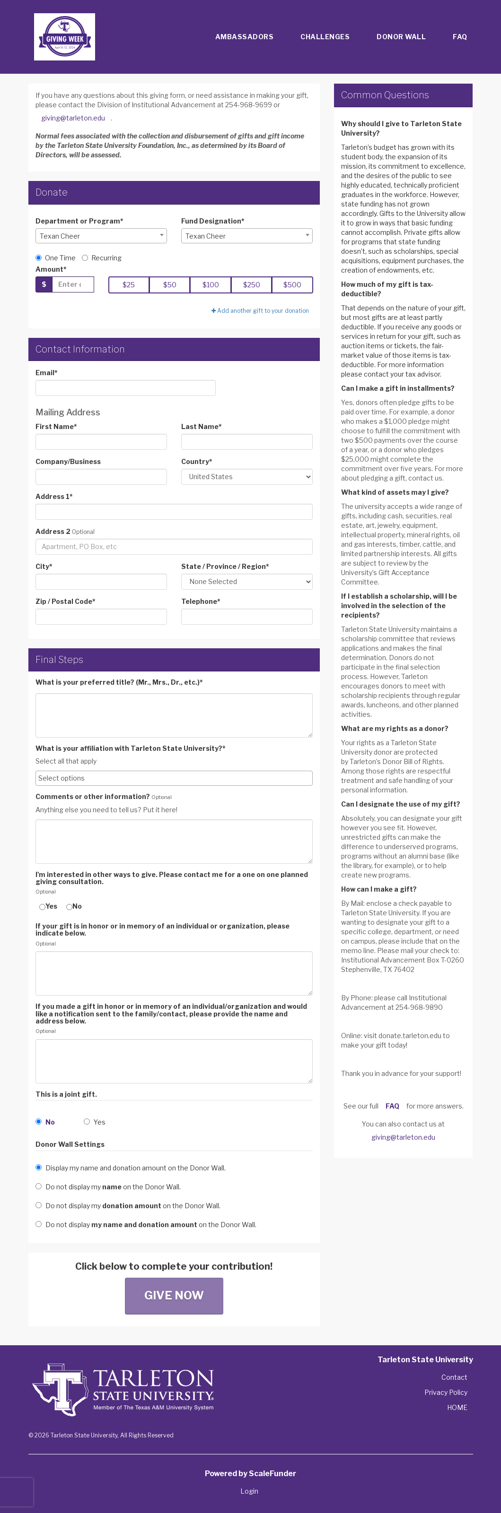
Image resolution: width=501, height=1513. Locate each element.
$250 (251, 285)
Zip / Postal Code (65, 601)
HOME (457, 1407)
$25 (129, 285)
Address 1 (54, 496)
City (44, 566)
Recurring (102, 258)
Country (196, 461)
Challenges (325, 37)
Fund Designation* (213, 221)
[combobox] (101, 235)
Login (249, 1491)
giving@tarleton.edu (73, 118)
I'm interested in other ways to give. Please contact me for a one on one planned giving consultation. (171, 878)
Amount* (51, 269)
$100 (210, 285)
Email (46, 373)
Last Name (201, 426)
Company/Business (68, 461)
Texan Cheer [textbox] (60, 236)
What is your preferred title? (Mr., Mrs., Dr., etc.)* (119, 682)
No (74, 906)
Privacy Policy (445, 1392)
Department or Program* (79, 221)
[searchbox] (174, 778)
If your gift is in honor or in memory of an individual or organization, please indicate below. (162, 929)
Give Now (174, 1295)
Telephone (200, 601)
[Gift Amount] (73, 284)
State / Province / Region (225, 566)
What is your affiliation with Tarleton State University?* (130, 748)
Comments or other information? (92, 796)
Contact (454, 1377)
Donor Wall (401, 37)
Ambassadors (244, 37)
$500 (292, 285)
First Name (56, 426)
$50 (169, 285)
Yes (48, 906)
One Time (55, 258)
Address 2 (52, 531)
